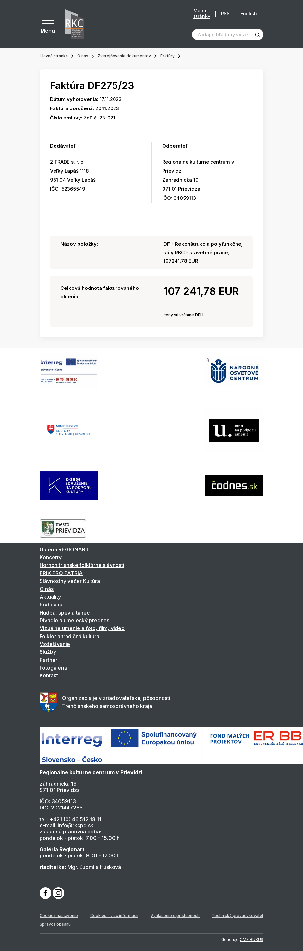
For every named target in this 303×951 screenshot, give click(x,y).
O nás (82, 55)
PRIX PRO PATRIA (61, 573)
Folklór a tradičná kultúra (69, 636)
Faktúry (167, 55)
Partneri (49, 660)
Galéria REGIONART (64, 549)
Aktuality (50, 597)
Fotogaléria (53, 667)
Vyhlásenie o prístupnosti (175, 915)
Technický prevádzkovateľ (237, 915)
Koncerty (51, 557)
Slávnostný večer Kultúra (70, 581)
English (248, 13)
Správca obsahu (55, 924)
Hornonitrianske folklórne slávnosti (82, 565)
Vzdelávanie (55, 644)
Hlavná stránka (54, 55)
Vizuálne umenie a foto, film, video (82, 628)
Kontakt (49, 675)
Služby (48, 652)
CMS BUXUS (251, 939)
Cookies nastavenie (59, 915)
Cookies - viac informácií (114, 915)
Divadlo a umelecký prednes (74, 620)
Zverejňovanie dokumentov (124, 55)
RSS (225, 13)
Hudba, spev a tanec (65, 612)
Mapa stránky (201, 13)
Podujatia (51, 604)
